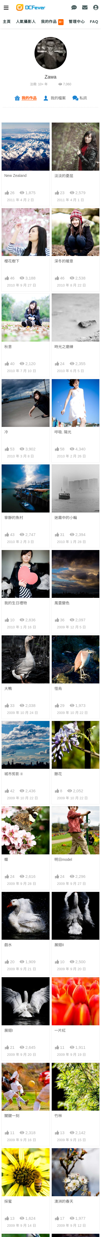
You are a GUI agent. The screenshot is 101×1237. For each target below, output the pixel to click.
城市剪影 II (13, 774)
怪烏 (58, 688)
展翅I (8, 1030)
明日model (63, 859)
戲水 (8, 945)
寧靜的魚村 (13, 517)
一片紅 (60, 1030)
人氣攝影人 (26, 21)
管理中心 (77, 21)
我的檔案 (58, 98)
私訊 (83, 98)
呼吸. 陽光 (63, 432)
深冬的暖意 (63, 261)
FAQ (94, 21)
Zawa (50, 77)
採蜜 (8, 1158)
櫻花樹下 (11, 261)
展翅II (59, 945)
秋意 (8, 347)
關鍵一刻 (11, 1116)
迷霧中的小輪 (65, 517)
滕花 (58, 774)
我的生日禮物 (15, 603)
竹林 (58, 1116)
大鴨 (8, 688)
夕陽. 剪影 (63, 1200)
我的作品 (52, 22)
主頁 (7, 21)
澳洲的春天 (63, 1158)
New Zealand (15, 175)
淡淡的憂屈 (63, 176)
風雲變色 (61, 603)
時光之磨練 (63, 347)
